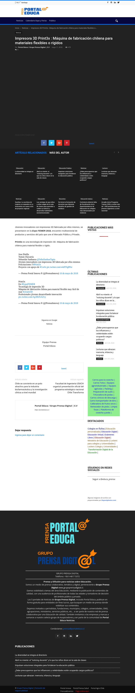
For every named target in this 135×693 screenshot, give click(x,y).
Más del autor (59, 152)
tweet (91, 143)
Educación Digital (109, 432)
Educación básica (86, 199)
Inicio (17, 28)
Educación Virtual (95, 435)
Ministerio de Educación (98, 440)
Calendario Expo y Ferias (36, 20)
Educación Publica (65, 168)
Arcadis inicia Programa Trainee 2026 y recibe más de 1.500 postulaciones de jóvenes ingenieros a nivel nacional (111, 206)
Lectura (105, 168)
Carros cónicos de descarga (103, 397)
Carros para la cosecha (102, 379)
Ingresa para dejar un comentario (29, 435)
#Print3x (37, 264)
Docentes (62, 199)
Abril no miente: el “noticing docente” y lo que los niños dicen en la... (108, 297)
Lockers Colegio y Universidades (102, 446)
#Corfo (43, 267)
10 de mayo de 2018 (69, 273)
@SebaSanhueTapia (46, 259)
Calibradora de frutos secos (103, 403)
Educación (19, 168)
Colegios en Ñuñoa (96, 429)
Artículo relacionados (31, 152)
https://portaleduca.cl (42, 410)
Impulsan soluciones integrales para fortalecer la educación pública (67, 174)
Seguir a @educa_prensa (103, 479)
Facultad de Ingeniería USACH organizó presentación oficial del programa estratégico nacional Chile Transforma (68, 388)
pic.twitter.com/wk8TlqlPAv (59, 267)
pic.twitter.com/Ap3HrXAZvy (32, 297)
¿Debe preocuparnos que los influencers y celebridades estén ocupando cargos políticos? (88, 176)
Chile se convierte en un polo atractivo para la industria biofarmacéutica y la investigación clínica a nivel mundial (31, 388)
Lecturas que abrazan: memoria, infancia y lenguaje (109, 174)
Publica (52, 20)
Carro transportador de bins (103, 400)
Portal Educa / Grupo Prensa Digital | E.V (34, 47)
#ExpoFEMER (28, 284)
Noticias (19, 20)
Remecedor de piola (99, 406)
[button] (116, 21)
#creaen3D (28, 292)
